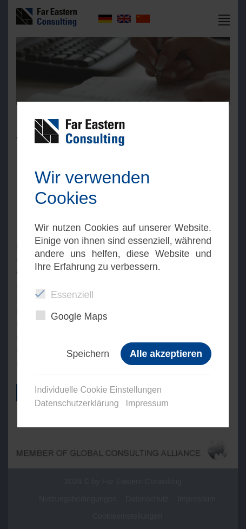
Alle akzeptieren (166, 353)
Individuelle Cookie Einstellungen (98, 389)
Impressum (146, 403)
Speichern (88, 353)
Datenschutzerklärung (77, 403)
